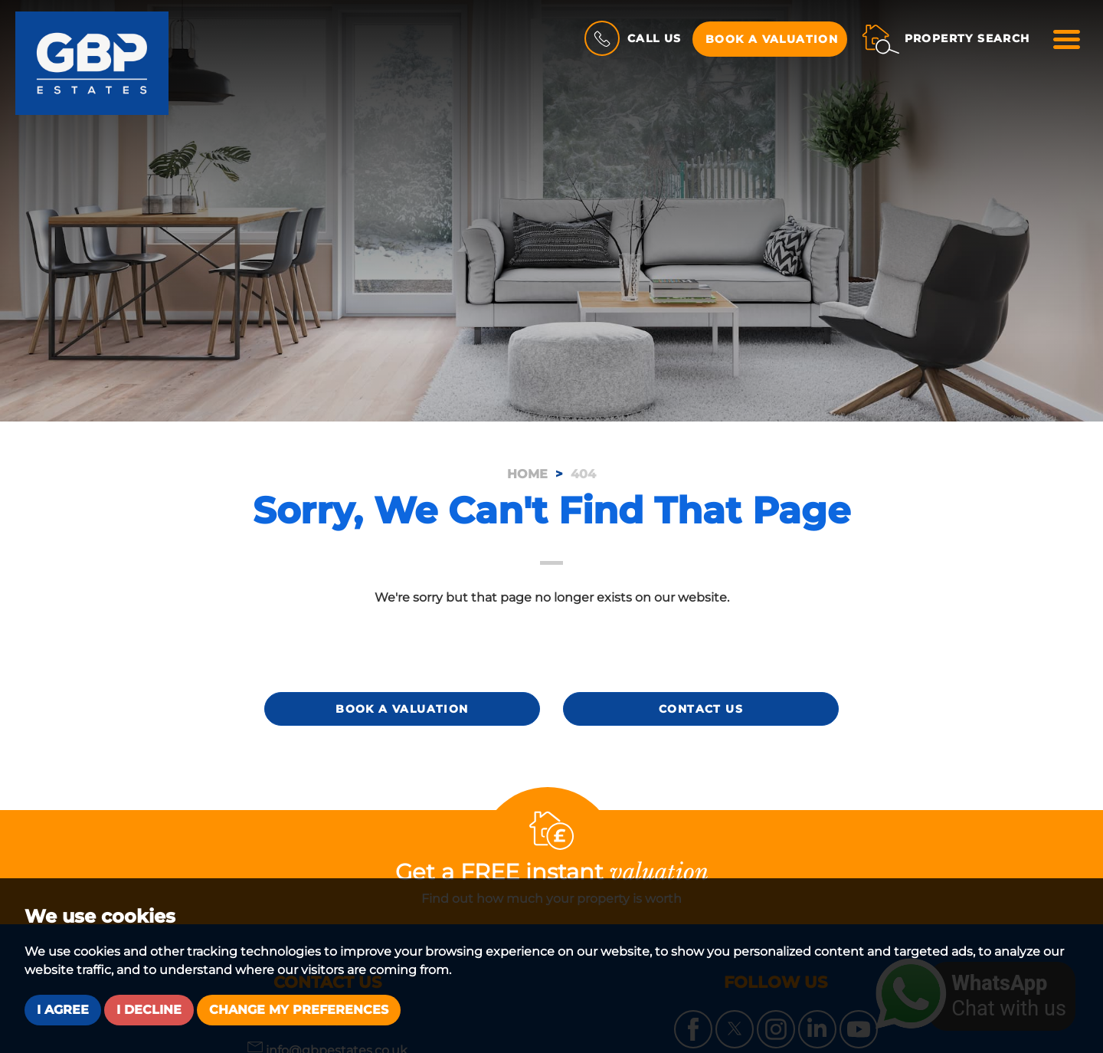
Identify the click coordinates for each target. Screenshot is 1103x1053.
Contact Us (701, 709)
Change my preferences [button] (298, 1009)
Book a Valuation (771, 39)
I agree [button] (63, 1009)
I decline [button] (149, 1009)
